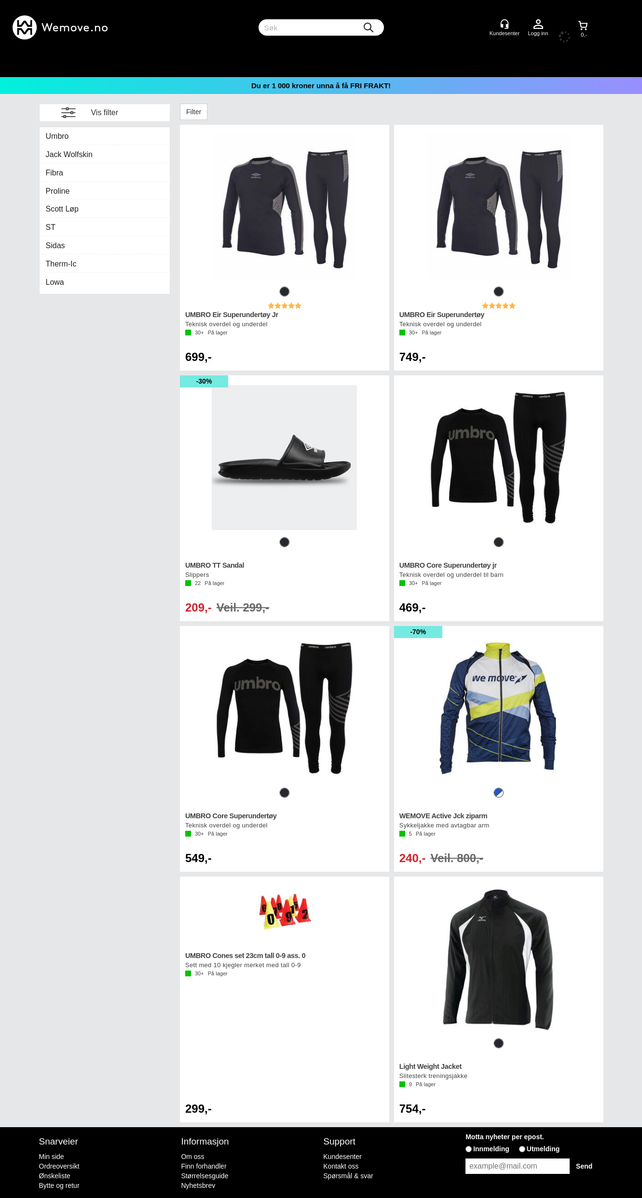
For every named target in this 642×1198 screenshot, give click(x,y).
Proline (58, 191)
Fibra (54, 173)
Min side (51, 1156)
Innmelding (491, 1149)
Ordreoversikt (59, 1166)
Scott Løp (62, 209)
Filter (193, 112)
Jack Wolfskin (69, 154)
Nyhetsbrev (198, 1185)
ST (50, 227)
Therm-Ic (61, 264)
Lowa (55, 282)
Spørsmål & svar (348, 1176)
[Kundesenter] (504, 24)
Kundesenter (342, 1156)
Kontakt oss (340, 1166)
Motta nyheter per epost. (504, 1137)
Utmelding (543, 1149)
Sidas (55, 245)
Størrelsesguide (204, 1176)
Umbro (57, 136)
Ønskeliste (54, 1176)
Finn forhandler (203, 1166)
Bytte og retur (59, 1185)
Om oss (192, 1156)
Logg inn (538, 24)
